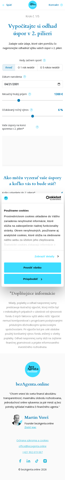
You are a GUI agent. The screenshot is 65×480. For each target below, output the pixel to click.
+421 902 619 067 (32, 452)
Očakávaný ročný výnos (17, 109)
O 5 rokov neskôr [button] (50, 67)
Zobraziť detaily (44, 256)
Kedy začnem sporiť (32, 60)
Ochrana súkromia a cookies (32, 440)
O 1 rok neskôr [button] (26, 67)
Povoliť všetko (33, 267)
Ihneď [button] (8, 67)
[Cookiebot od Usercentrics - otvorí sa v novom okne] (46, 198)
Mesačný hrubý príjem (16, 94)
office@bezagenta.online (32, 446)
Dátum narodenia (14, 76)
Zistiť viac (30, 427)
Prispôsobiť (32, 278)
